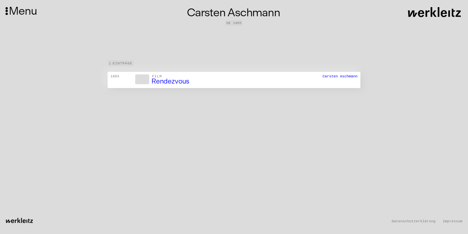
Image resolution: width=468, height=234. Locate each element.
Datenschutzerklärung (414, 221)
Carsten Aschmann (340, 76)
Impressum (452, 221)
